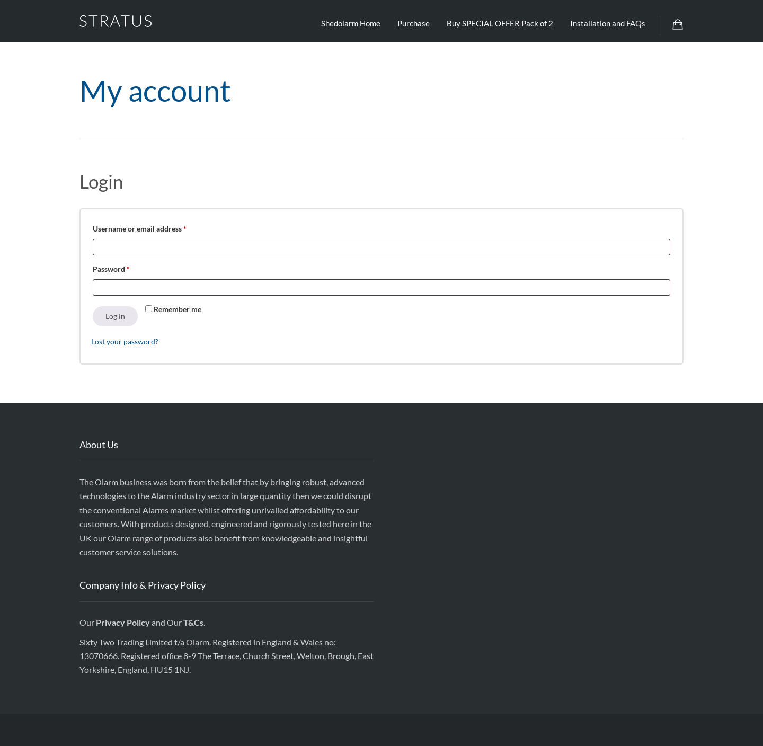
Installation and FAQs (607, 23)
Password (126, 267)
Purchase (413, 23)
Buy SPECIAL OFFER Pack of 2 (500, 23)
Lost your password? (124, 341)
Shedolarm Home (350, 23)
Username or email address (154, 227)
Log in (115, 316)
